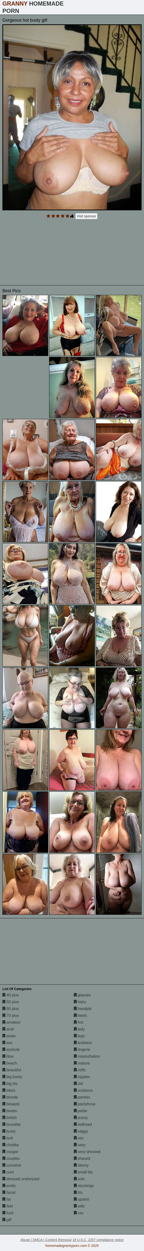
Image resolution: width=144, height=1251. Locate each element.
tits (78, 1192)
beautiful (11, 1070)
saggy (81, 1131)
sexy (80, 1145)
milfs (80, 1070)
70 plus (10, 1015)
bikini (8, 1090)
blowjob (11, 1104)
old (78, 1084)
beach (9, 1063)
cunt (8, 1172)
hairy (80, 1002)
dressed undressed (20, 1179)
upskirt (81, 1199)
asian (9, 1036)
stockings (84, 1186)
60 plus (10, 1009)
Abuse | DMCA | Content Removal (45, 1240)
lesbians (83, 1043)
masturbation (87, 1056)
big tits (10, 1084)
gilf (6, 1220)
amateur (11, 1022)
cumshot (11, 1165)
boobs (9, 1111)
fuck (8, 1213)
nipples (82, 1077)
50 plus (10, 1002)
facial (8, 1192)
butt (7, 1138)
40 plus (10, 995)
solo (79, 1179)
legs (79, 1036)
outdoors (83, 1090)
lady (79, 1029)
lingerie (82, 1049)
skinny (81, 1165)
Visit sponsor (86, 216)
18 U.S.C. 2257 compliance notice (98, 1240)
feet (7, 1206)
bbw (8, 1056)
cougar (10, 1152)
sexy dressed (87, 1152)
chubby (10, 1145)
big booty (12, 1077)
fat (6, 1199)
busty (9, 1131)
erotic (9, 1186)
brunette (11, 1124)
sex (79, 1138)
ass (7, 1043)
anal (8, 1029)
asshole (11, 1049)
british (9, 1118)
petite (80, 1111)
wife (79, 1206)
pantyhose (85, 1104)
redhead (83, 1124)
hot (78, 1022)
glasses (82, 995)
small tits (83, 1172)
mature (82, 1063)
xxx (78, 1213)
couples (11, 1158)
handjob (82, 1009)
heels (80, 1015)
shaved (82, 1158)
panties (82, 1097)
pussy (81, 1118)
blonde (10, 1097)
